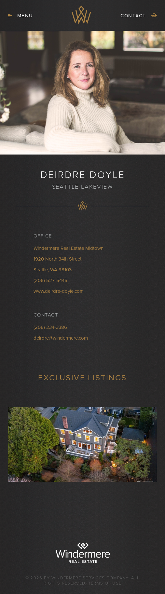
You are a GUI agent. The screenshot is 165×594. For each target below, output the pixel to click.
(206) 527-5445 (50, 280)
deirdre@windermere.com (61, 338)
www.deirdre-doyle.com (59, 291)
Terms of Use (105, 583)
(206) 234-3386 (50, 327)
